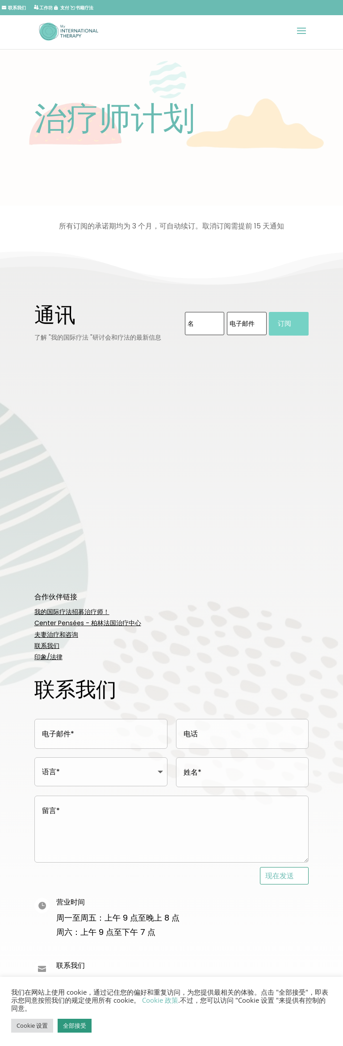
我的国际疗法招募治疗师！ (71, 611)
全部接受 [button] (74, 1025)
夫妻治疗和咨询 (56, 634)
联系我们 (46, 645)
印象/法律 (48, 656)
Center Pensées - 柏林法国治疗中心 (87, 622)
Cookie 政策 (160, 1000)
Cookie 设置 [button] (32, 1025)
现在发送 (279, 875)
